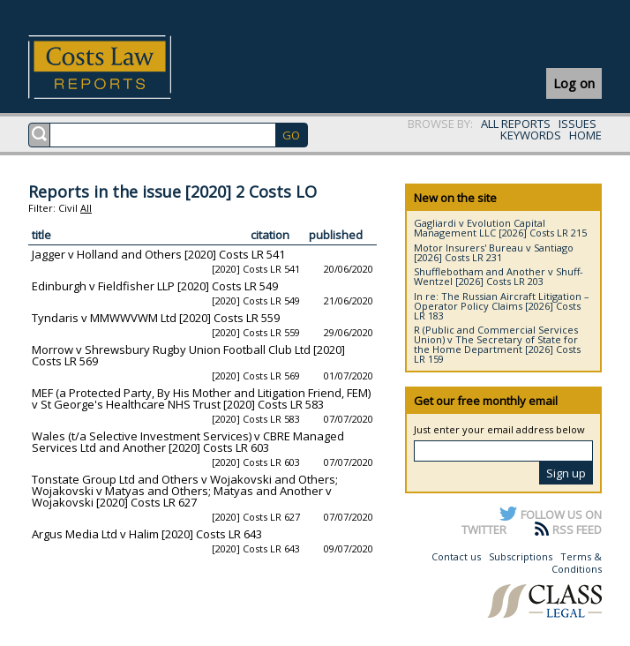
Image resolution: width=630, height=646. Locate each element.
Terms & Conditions (576, 562)
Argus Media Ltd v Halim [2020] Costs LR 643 (147, 534)
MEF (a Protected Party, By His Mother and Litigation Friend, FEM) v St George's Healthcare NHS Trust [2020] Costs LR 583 (201, 398)
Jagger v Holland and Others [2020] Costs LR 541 (158, 254)
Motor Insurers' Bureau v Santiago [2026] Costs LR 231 (494, 252)
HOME (585, 135)
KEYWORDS (530, 135)
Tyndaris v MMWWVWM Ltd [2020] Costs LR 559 (156, 318)
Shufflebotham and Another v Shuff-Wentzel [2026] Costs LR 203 (498, 276)
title (41, 235)
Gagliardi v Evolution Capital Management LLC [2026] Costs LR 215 (500, 227)
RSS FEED (577, 529)
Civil (68, 207)
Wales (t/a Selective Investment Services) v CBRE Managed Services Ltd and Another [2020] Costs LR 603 (188, 441)
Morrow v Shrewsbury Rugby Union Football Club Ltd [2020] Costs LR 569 (188, 355)
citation (270, 235)
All (86, 207)
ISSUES (577, 123)
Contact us (456, 556)
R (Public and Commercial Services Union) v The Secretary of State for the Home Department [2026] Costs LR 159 (497, 344)
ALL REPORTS (516, 123)
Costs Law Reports (120, 67)
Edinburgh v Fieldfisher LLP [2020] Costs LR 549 (155, 286)
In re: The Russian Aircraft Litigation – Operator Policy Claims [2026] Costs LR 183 (501, 305)
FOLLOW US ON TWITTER (531, 522)
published (336, 235)
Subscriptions (520, 556)
